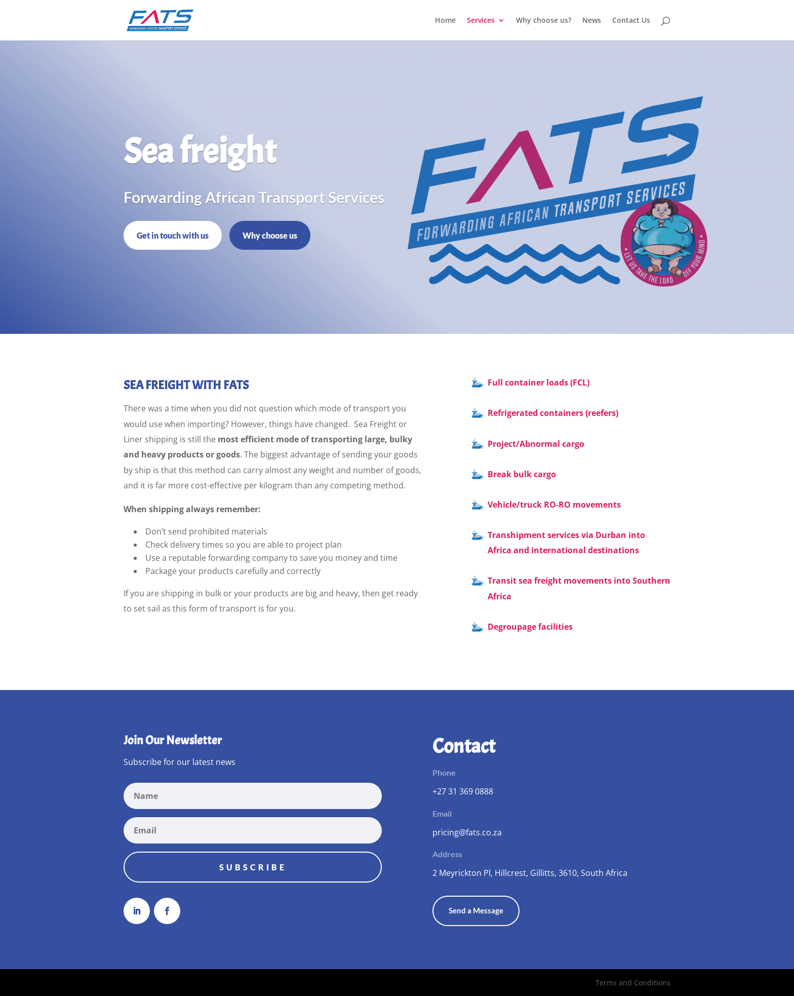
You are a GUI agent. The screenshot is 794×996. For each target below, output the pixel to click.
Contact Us (631, 21)
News (591, 21)
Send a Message (476, 910)
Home (445, 21)
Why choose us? (543, 21)
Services (481, 21)
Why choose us (270, 235)
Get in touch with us (173, 235)
